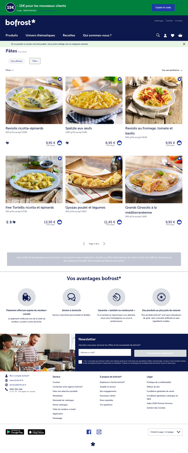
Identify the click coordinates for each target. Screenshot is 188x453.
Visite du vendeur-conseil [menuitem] (64, 409)
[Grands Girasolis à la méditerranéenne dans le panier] (179, 223)
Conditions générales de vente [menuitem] (160, 391)
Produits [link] (12, 35)
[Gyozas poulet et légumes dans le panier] (119, 223)
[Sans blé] (10, 223)
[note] (94, 260)
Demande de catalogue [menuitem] (63, 400)
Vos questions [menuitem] (106, 405)
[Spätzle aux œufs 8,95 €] (94, 116)
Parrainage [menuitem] (57, 418)
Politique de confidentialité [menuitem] (159, 382)
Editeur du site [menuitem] (153, 387)
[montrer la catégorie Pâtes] (34, 61)
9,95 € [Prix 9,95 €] (50, 143)
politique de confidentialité (142, 364)
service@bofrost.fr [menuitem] (16, 385)
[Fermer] (181, 3)
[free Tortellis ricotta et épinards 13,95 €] (34, 196)
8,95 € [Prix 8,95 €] (109, 143)
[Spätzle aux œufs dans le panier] (119, 143)
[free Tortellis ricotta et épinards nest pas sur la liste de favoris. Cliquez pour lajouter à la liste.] (59, 159)
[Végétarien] (7, 143)
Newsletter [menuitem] (58, 396)
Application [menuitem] (58, 414)
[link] (32, 22)
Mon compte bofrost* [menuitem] (17, 376)
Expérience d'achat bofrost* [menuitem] (112, 382)
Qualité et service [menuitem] (108, 387)
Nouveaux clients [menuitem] (107, 396)
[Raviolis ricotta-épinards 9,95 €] (34, 116)
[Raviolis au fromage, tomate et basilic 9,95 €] (153, 116)
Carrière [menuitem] (169, 21)
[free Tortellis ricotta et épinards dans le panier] (59, 223)
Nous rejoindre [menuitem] (106, 400)
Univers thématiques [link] (40, 35)
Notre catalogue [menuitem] (60, 405)
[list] (94, 307)
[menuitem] (12, 37)
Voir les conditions (46, 10)
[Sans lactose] (7, 223)
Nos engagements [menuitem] (108, 391)
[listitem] (26, 307)
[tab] (165, 35)
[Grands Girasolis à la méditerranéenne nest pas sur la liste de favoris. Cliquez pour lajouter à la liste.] (179, 159)
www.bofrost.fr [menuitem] (14, 381)
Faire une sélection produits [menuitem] (65, 391)
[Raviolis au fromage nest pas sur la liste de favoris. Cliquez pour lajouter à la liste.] (179, 79)
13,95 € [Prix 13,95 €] (49, 223)
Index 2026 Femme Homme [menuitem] (159, 403)
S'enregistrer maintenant (170, 354)
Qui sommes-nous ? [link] (97, 35)
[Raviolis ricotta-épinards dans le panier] (59, 143)
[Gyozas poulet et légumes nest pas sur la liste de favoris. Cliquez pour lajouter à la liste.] (119, 159)
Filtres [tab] (11, 70)
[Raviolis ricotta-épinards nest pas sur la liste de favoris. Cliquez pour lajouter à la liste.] (59, 79)
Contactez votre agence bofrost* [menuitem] (68, 387)
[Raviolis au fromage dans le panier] (179, 143)
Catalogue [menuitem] (158, 21)
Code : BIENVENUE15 (27, 10)
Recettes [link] (69, 35)
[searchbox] (121, 35)
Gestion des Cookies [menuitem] (156, 408)
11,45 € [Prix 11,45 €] (108, 223)
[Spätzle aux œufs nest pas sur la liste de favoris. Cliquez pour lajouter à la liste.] (119, 79)
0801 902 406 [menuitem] (14, 390)
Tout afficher (16, 61)
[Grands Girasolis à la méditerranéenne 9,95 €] (153, 196)
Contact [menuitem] (178, 21)
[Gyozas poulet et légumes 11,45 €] (94, 196)
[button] (163, 7)
